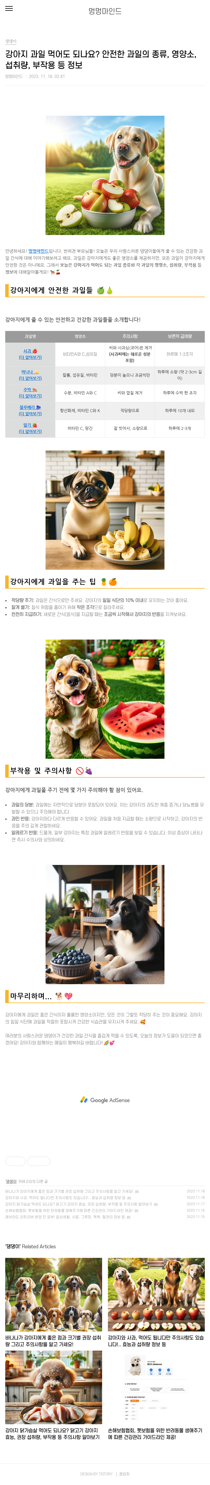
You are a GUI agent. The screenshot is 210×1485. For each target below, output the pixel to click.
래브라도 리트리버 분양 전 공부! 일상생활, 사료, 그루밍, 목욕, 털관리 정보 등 (65, 1217)
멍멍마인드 (105, 11)
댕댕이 (11, 1182)
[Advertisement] (105, 1100)
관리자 (124, 1474)
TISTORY (106, 1474)
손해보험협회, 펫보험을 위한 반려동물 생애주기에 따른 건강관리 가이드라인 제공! (69, 1211)
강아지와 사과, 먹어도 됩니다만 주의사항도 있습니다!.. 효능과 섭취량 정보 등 (65, 1198)
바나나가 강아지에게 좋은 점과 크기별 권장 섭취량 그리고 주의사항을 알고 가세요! (69, 1192)
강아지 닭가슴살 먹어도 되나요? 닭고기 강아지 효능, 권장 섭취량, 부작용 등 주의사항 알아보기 (78, 1204)
